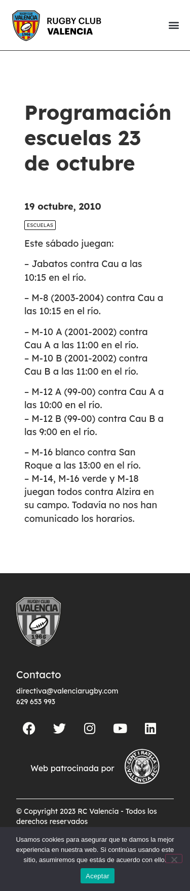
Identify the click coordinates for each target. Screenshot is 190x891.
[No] (173, 858)
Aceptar (97, 876)
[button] (173, 25)
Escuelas (40, 225)
